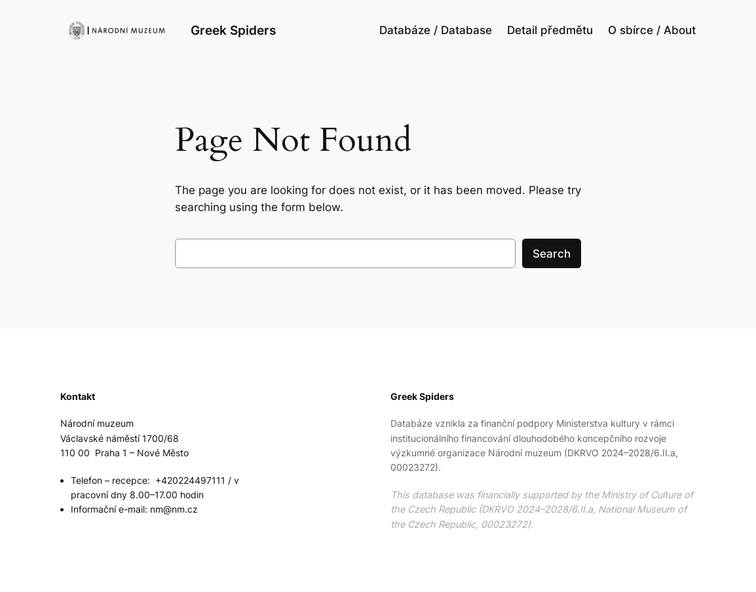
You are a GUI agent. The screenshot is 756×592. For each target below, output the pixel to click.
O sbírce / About (652, 30)
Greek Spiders (233, 30)
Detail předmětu (550, 30)
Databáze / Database (435, 30)
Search (552, 253)
